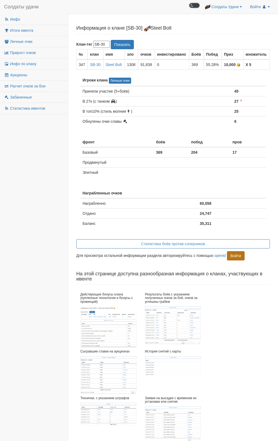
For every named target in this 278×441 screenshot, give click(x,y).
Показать (122, 44)
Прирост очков (20, 53)
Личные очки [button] (120, 81)
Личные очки (18, 41)
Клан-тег (84, 44)
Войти (260, 7)
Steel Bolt (114, 64)
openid (220, 255)
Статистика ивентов (24, 108)
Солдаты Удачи (223, 7)
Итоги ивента (18, 30)
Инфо (12, 19)
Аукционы (15, 75)
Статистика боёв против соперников (173, 244)
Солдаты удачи (21, 7)
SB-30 (95, 64)
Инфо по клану (20, 64)
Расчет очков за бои (24, 86)
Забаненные (18, 97)
